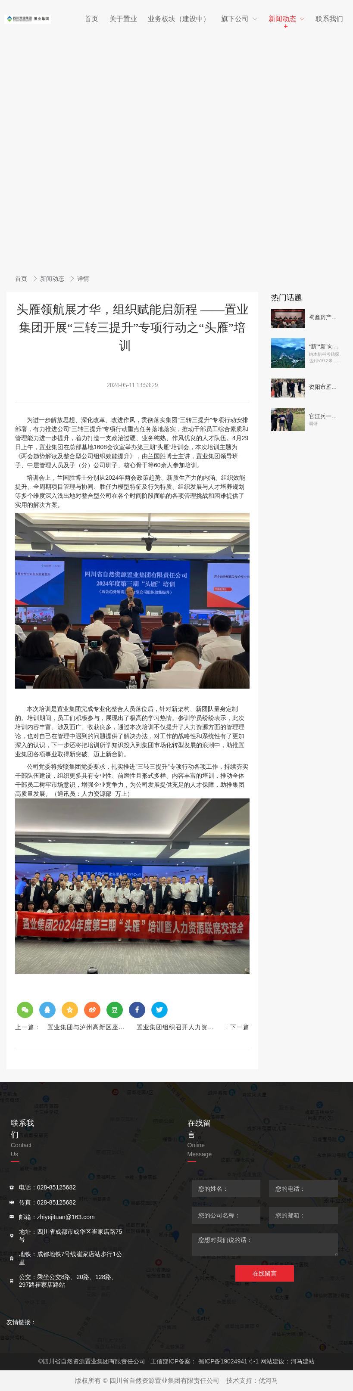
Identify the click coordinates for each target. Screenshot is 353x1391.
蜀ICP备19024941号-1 (228, 1361)
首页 (22, 278)
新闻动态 (53, 278)
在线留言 (265, 1273)
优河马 (268, 1380)
